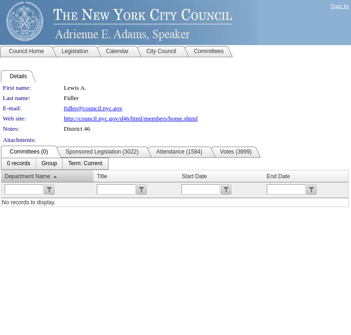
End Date (278, 176)
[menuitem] (18, 163)
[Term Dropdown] (85, 163)
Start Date (194, 176)
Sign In (340, 5)
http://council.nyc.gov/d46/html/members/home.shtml (131, 118)
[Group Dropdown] (49, 163)
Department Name (27, 176)
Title (102, 176)
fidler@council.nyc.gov (93, 108)
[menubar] (54, 164)
